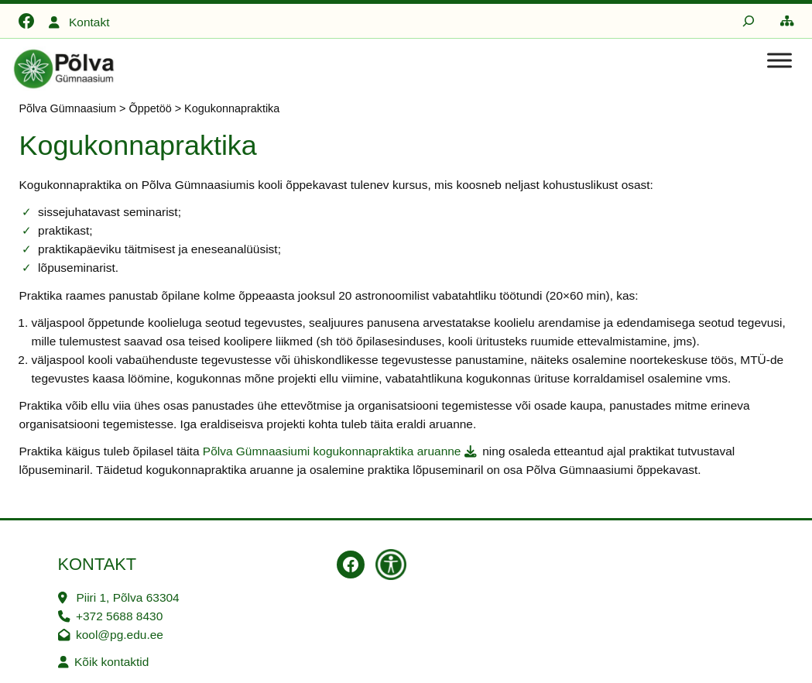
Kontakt (89, 22)
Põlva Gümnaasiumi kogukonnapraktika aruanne (332, 451)
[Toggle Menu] (779, 60)
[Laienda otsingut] (748, 20)
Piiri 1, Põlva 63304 (127, 597)
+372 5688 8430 (119, 616)
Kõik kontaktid (111, 661)
